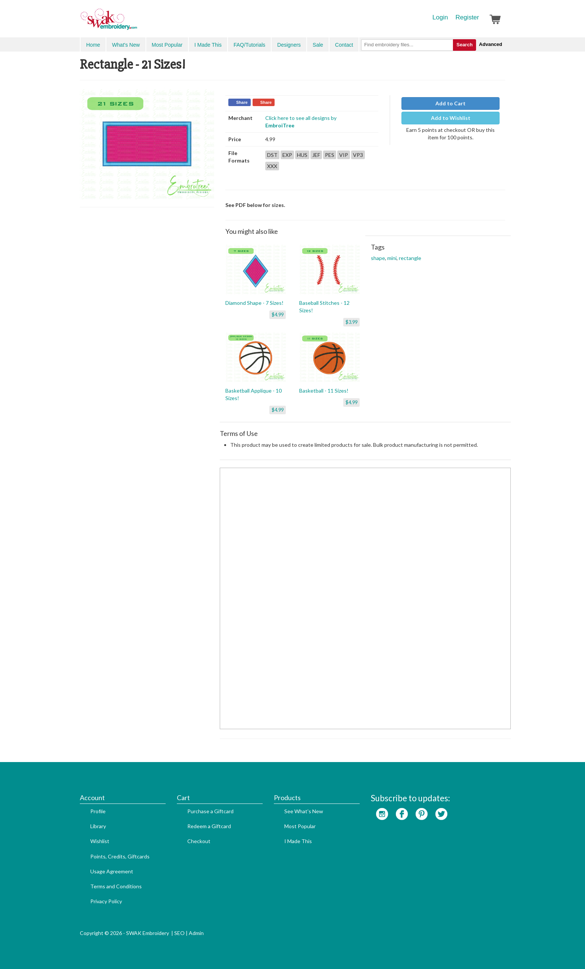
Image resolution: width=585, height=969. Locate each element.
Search (464, 44)
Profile (98, 811)
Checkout (198, 841)
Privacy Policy (106, 901)
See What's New (303, 811)
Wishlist (99, 841)
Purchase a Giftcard (210, 811)
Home (93, 45)
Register (467, 17)
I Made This (208, 45)
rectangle (410, 258)
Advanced (490, 44)
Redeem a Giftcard (209, 826)
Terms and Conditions (116, 886)
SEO (179, 933)
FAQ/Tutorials (249, 45)
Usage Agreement (111, 871)
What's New (126, 45)
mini (392, 258)
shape (378, 258)
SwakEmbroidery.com (136, 22)
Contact (344, 45)
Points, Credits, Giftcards (120, 856)
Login (440, 17)
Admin (196, 933)
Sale (318, 45)
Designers (289, 45)
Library (98, 826)
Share (242, 102)
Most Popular (167, 45)
